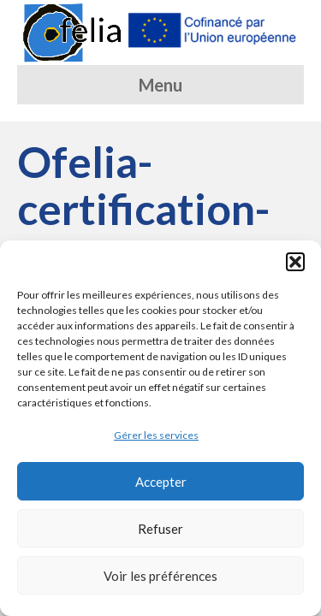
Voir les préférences (160, 575)
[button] (295, 261)
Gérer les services (156, 435)
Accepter (161, 481)
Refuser (160, 528)
